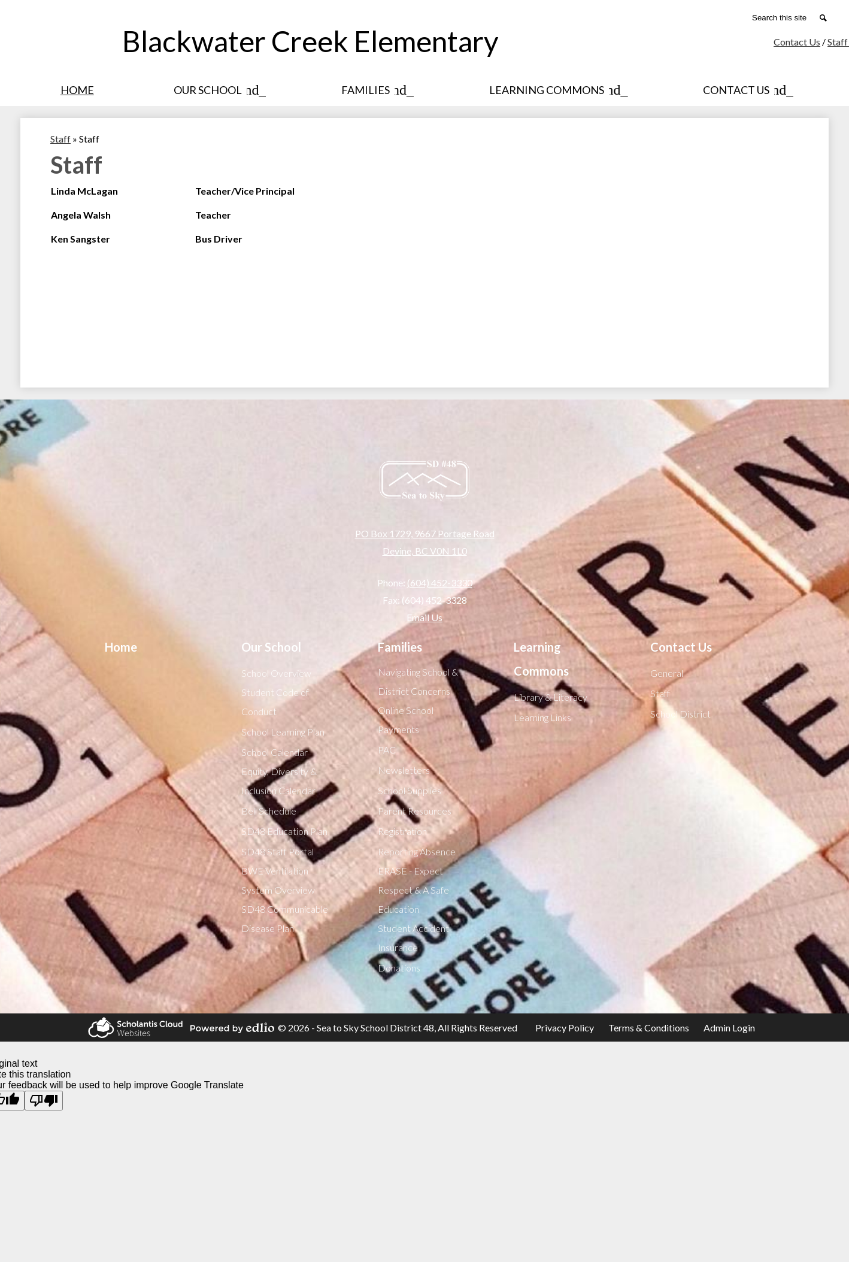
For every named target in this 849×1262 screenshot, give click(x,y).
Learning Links (542, 717)
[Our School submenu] (217, 89)
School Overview (276, 673)
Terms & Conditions (648, 1027)
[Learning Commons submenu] (556, 89)
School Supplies (409, 790)
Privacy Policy (564, 1027)
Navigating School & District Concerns (418, 681)
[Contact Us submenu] (745, 89)
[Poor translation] (44, 1100)
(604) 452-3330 (439, 582)
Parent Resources (414, 810)
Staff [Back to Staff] (60, 138)
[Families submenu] (375, 89)
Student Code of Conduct (275, 701)
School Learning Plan (283, 731)
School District (680, 713)
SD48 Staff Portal (277, 851)
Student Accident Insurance (413, 937)
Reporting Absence (417, 851)
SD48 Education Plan (284, 831)
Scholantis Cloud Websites (133, 1027)
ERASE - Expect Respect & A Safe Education (413, 890)
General (666, 673)
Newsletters (404, 770)
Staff (660, 693)
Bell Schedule (268, 810)
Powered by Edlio (230, 1028)
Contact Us (797, 41)
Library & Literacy (550, 697)
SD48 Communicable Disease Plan (284, 918)
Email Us (424, 617)
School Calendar (274, 752)
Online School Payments (405, 719)
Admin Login (729, 1027)
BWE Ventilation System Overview (278, 880)
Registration (402, 831)
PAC (387, 749)
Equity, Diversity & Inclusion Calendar (279, 780)
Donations (399, 967)
